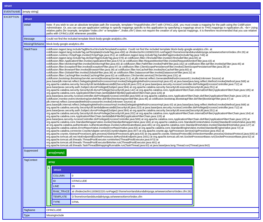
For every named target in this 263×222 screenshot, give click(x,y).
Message (29, 38)
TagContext (30, 159)
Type (27, 215)
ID (54, 180)
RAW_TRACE (61, 191)
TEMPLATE (60, 196)
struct (8, 5)
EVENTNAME (12, 11)
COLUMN (59, 175)
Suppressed (31, 150)
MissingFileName (34, 44)
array (51, 162)
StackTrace (30, 49)
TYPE (56, 201)
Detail (27, 24)
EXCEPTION (11, 16)
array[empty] (56, 152)
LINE (56, 186)
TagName (29, 210)
